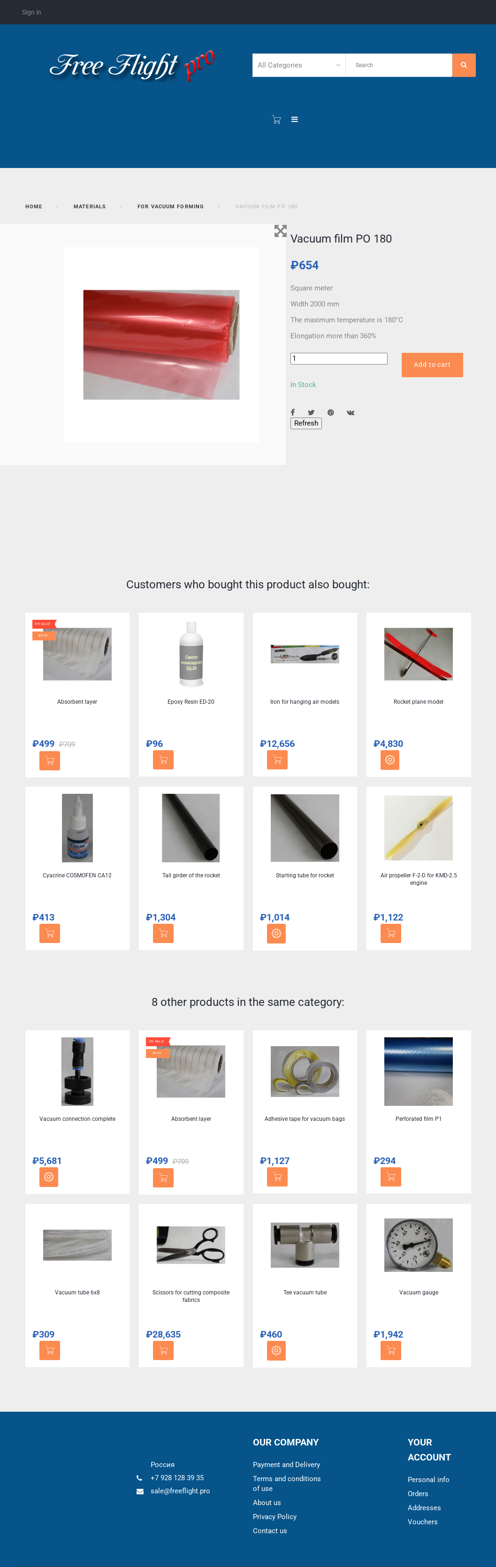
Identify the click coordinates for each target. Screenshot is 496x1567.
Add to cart (432, 364)
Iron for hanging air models (304, 702)
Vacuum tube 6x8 (77, 1292)
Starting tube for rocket (305, 875)
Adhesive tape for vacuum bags (305, 1119)
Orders (418, 1494)
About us (267, 1503)
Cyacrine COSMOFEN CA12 (77, 875)
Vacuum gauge (418, 1292)
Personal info (429, 1480)
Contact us (270, 1531)
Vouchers (423, 1522)
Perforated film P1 (419, 1119)
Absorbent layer (77, 702)
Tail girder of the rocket (191, 875)
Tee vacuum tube (305, 1292)
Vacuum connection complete (77, 1119)
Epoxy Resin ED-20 (191, 702)
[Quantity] (339, 359)
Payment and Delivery (286, 1465)
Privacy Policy (275, 1517)
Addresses (424, 1508)
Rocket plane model (418, 702)
